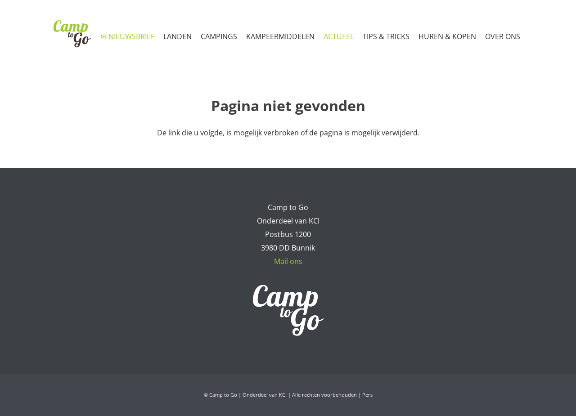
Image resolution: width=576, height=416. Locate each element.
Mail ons (288, 261)
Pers (367, 394)
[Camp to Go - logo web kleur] (71, 33)
